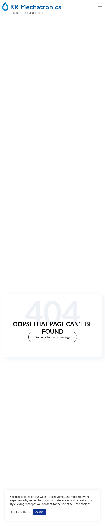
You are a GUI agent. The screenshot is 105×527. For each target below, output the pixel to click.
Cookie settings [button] (20, 512)
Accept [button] (39, 511)
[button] (99, 8)
